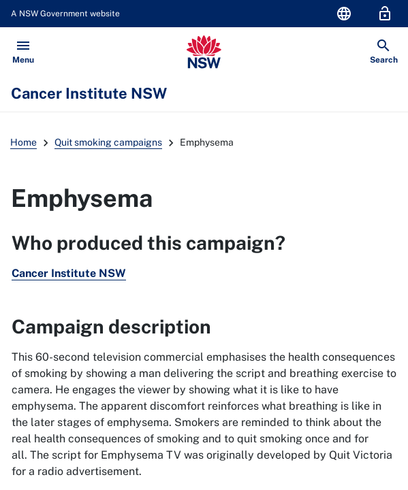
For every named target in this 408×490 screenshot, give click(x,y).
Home (23, 142)
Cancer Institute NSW (69, 273)
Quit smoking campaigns (108, 142)
